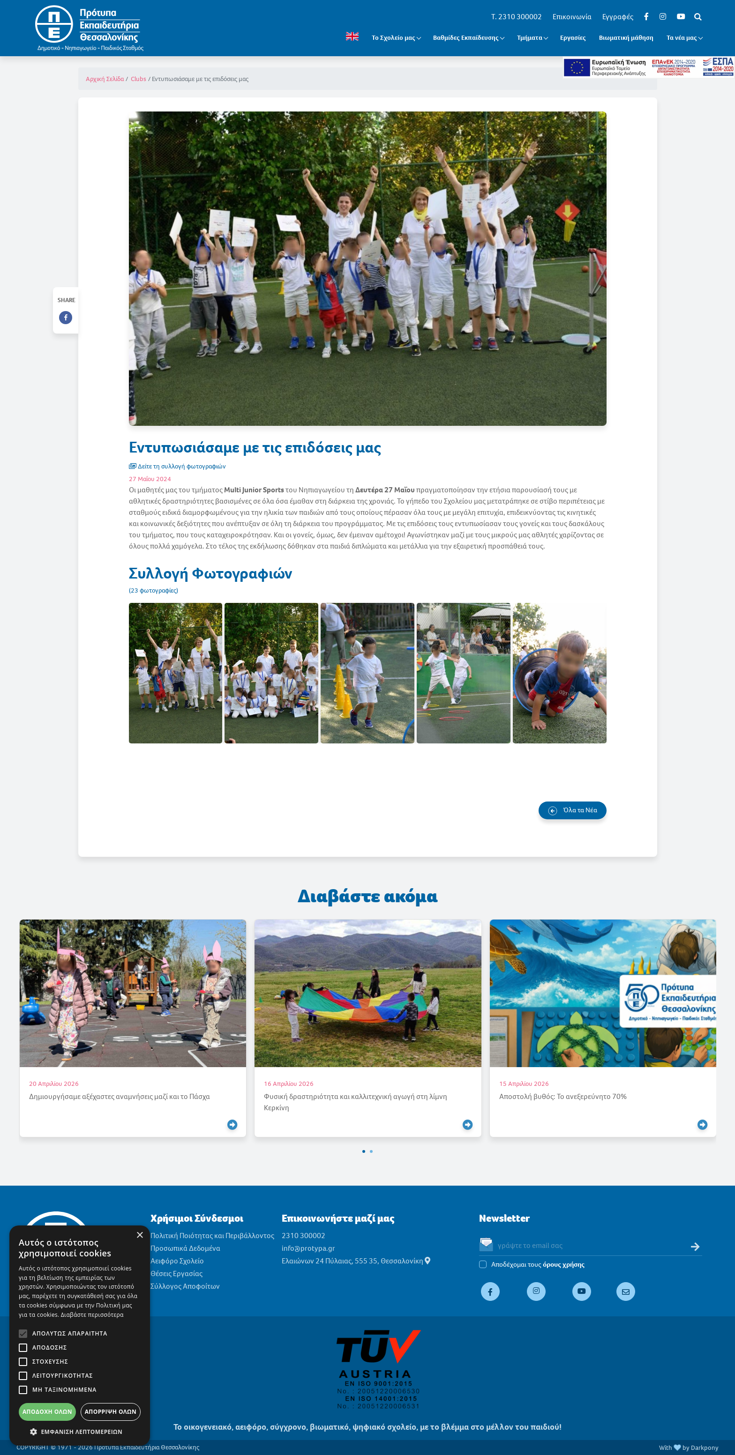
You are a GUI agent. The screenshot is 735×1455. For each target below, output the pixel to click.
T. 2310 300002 (516, 17)
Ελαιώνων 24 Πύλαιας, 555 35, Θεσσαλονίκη (356, 1261)
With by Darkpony (689, 1447)
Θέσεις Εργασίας (176, 1273)
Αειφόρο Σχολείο (177, 1261)
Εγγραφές (617, 17)
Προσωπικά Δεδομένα (185, 1248)
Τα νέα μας (682, 37)
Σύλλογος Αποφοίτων (185, 1286)
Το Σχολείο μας (393, 37)
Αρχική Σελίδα (105, 78)
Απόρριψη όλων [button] (110, 1412)
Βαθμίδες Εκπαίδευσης (466, 37)
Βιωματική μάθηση (626, 37)
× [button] (139, 1235)
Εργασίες (573, 37)
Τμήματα (529, 37)
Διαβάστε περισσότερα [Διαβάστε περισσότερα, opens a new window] (92, 1315)
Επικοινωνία (572, 17)
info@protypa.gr (308, 1248)
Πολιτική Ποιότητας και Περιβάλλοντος (212, 1235)
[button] (364, 1151)
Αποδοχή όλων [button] (47, 1412)
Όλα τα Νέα (572, 810)
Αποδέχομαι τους (538, 1264)
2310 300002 (303, 1235)
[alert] (79, 1335)
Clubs (138, 78)
